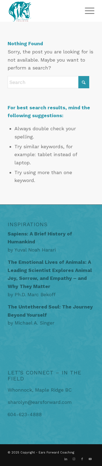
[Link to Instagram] (74, 459)
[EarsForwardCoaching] (42, 11)
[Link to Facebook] (82, 459)
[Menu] (86, 11)
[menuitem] (86, 11)
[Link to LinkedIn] (66, 459)
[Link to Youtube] (90, 459)
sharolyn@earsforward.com (40, 402)
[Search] (48, 82)
